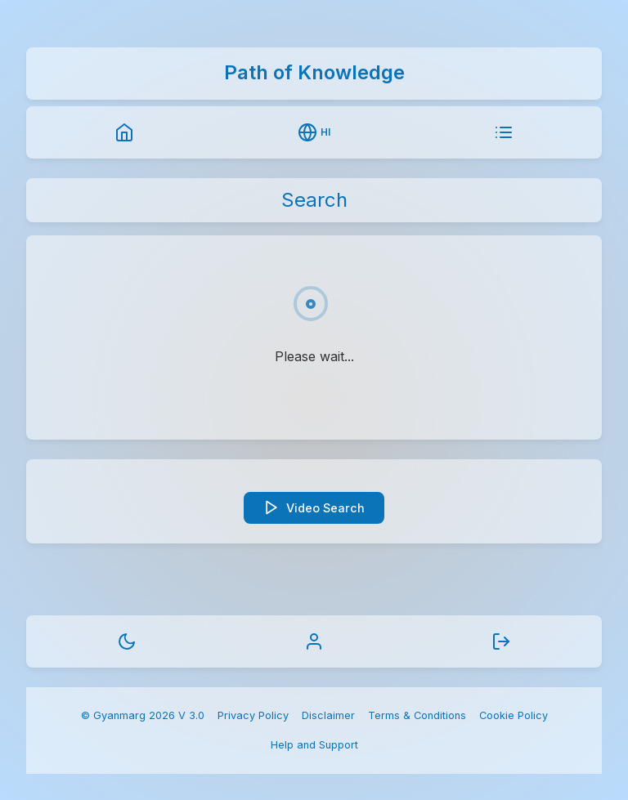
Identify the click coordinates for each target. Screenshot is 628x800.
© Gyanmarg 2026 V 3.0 (142, 715)
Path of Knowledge (314, 72)
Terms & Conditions (417, 715)
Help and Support (314, 745)
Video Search (314, 507)
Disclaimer (328, 715)
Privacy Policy (253, 715)
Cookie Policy (513, 715)
